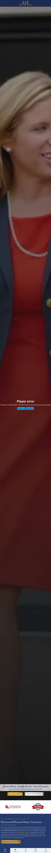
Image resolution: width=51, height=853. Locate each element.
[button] (15, 850)
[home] (25, 3)
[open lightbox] (15, 794)
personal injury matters (19, 832)
